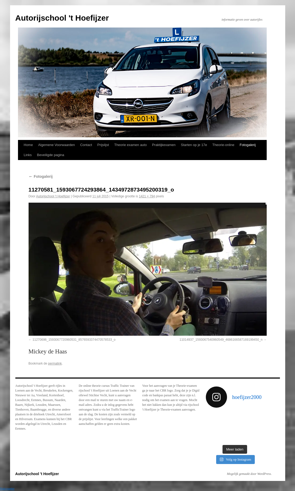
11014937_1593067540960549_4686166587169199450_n (220, 340)
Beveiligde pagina (50, 155)
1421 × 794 (147, 196)
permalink (55, 363)
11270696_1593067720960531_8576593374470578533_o (74, 340)
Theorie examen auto (130, 145)
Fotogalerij (248, 145)
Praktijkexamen (164, 145)
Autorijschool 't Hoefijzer (62, 17)
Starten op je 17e (194, 145)
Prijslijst (103, 145)
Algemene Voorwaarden (56, 145)
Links (28, 155)
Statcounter (7, 488)
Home (28, 145)
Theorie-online (223, 145)
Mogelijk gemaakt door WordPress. (249, 474)
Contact (86, 145)
